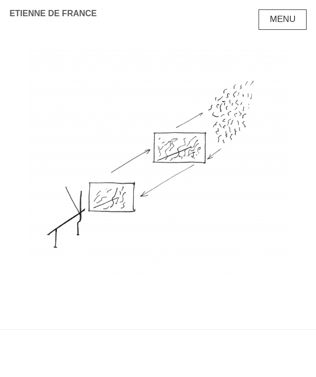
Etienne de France (53, 13)
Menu (282, 19)
